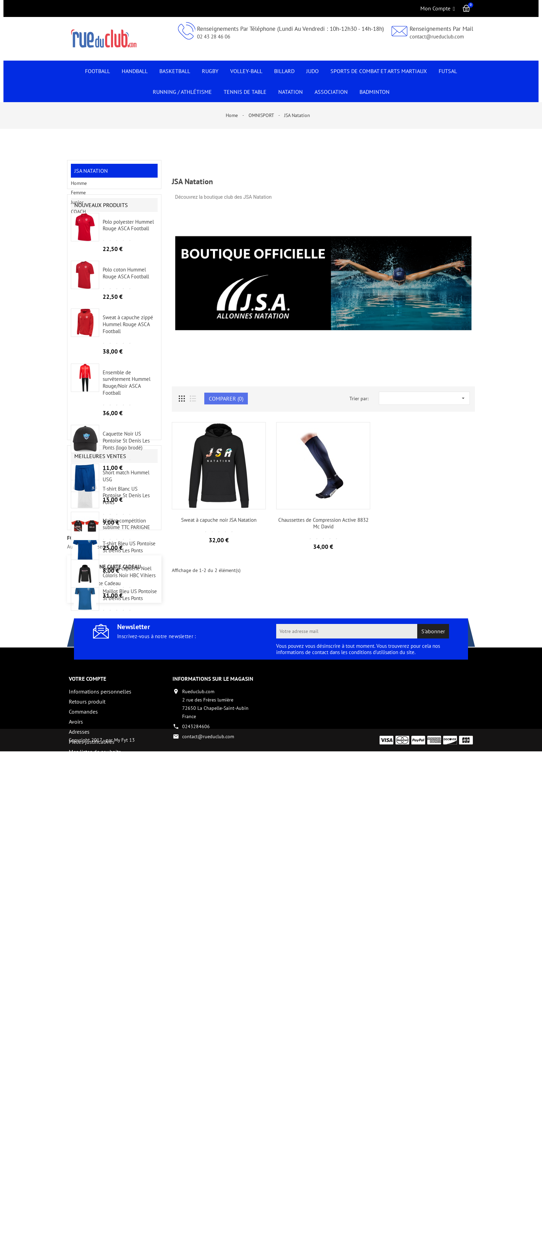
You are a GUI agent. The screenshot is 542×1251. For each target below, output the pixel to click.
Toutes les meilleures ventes (124, 968)
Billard (284, 71)
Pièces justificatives (91, 1190)
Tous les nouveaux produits (125, 779)
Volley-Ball (246, 71)
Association (331, 91)
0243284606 (196, 1175)
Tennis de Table (245, 91)
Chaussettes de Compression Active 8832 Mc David (323, 523)
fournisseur (83, 986)
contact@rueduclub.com (437, 36)
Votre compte (87, 1127)
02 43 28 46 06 (213, 36)
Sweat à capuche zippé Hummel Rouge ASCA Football (128, 364)
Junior (77, 206)
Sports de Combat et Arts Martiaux (378, 71)
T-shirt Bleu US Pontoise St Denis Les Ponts (129, 586)
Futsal (448, 71)
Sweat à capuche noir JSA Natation (218, 520)
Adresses (79, 1180)
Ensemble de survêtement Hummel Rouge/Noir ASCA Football (126, 422)
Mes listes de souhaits (95, 1200)
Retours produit (87, 1149)
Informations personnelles (100, 1139)
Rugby (210, 71)
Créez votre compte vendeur (102, 1210)
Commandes (83, 1159)
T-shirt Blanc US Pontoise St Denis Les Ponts (126, 535)
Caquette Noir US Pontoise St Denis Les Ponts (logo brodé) (126, 481)
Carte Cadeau (106, 1032)
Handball (135, 71)
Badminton (374, 91)
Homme (79, 187)
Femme (78, 197)
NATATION (290, 91)
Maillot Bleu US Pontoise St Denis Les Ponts (130, 634)
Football (97, 71)
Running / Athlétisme (182, 91)
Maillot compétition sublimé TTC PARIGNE (126, 878)
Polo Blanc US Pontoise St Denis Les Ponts (128, 737)
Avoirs (76, 1170)
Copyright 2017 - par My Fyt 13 (102, 1239)
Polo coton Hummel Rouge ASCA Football (126, 313)
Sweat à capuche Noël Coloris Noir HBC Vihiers (129, 925)
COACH (78, 216)
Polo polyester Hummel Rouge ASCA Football (128, 265)
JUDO (312, 71)
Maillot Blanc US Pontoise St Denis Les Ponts (126, 686)
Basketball (174, 71)
